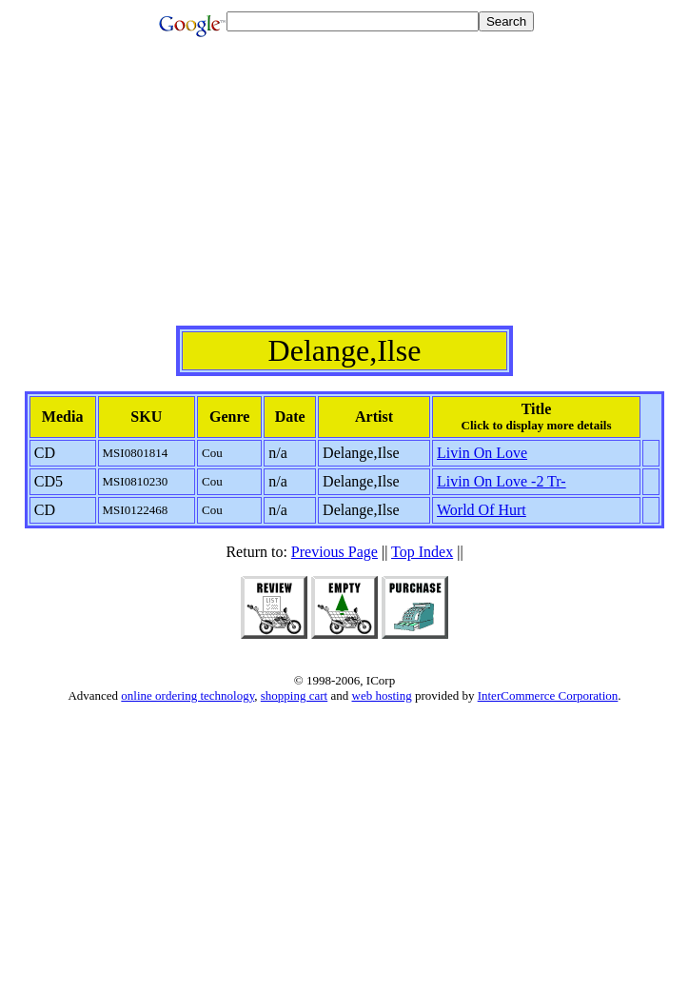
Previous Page (334, 552)
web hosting (382, 695)
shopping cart (294, 695)
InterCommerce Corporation (548, 695)
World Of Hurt (481, 510)
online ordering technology (187, 695)
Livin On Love (482, 453)
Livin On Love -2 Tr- (501, 481)
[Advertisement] (348, 192)
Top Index (422, 552)
